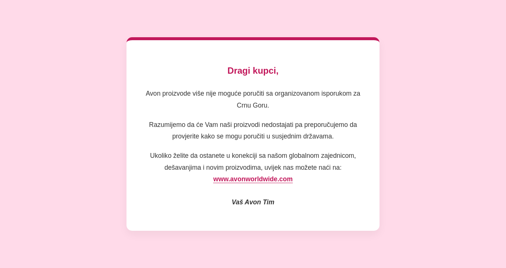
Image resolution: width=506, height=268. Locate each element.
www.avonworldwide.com (252, 179)
